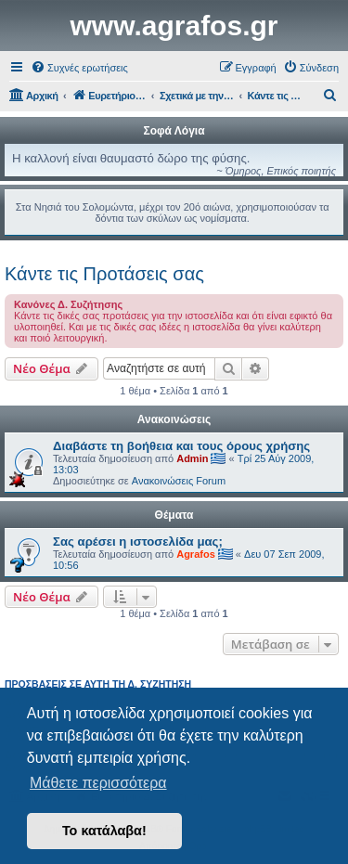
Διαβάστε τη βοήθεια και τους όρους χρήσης (181, 446)
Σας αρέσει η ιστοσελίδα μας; (138, 541)
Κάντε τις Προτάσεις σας (104, 274)
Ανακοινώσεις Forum (179, 480)
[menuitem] (79, 68)
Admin (192, 458)
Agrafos (195, 554)
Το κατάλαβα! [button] (104, 830)
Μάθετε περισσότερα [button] (98, 783)
